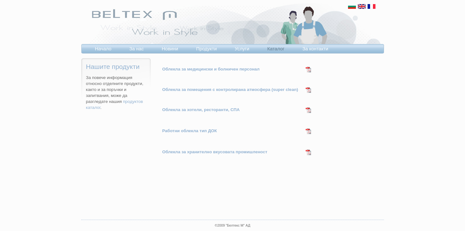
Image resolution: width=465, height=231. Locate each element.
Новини (170, 48)
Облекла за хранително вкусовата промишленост (214, 151)
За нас (136, 48)
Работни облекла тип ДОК (189, 130)
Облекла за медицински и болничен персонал (211, 69)
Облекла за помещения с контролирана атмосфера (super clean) (230, 89)
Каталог (276, 48)
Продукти (206, 48)
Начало (103, 48)
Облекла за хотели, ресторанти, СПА (201, 109)
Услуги (242, 48)
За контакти (315, 48)
